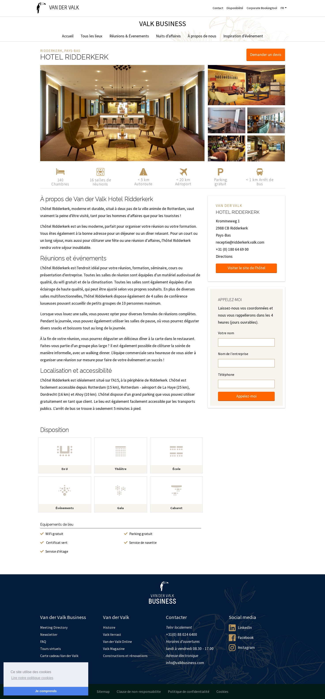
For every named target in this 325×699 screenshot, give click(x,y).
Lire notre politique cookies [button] (32, 678)
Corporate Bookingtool (262, 8)
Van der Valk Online (117, 641)
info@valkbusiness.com (185, 662)
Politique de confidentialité (188, 691)
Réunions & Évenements (129, 36)
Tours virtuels (50, 648)
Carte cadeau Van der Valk (59, 655)
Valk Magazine (114, 648)
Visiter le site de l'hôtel (246, 267)
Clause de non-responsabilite (139, 691)
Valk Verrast (112, 634)
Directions (224, 256)
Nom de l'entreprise (233, 353)
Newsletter (48, 634)
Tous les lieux (91, 36)
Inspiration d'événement (243, 36)
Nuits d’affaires (168, 36)
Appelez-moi (246, 396)
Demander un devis (265, 54)
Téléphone (226, 374)
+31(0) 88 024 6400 (181, 634)
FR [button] (282, 8)
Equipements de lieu (56, 524)
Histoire (109, 627)
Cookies (222, 691)
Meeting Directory (54, 627)
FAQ (43, 641)
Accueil (67, 36)
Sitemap (103, 691)
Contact (218, 8)
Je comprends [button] (46, 691)
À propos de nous (202, 36)
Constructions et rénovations (125, 655)
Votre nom (226, 333)
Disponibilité (235, 8)
